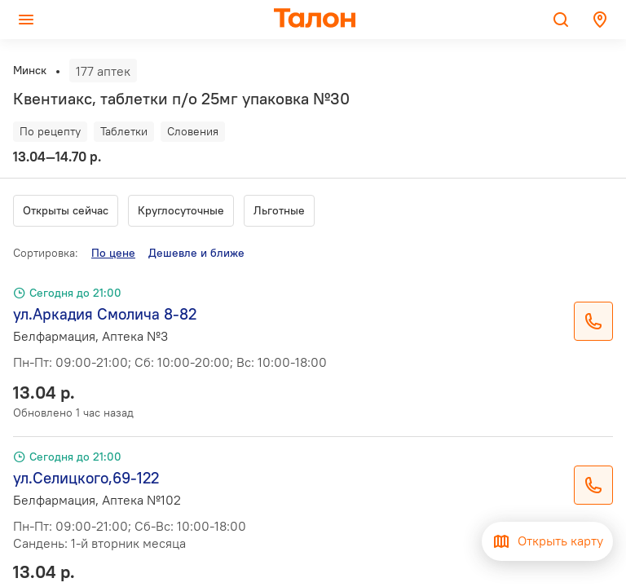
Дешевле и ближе (196, 252)
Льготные (279, 210)
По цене (113, 252)
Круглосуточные (181, 210)
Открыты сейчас (65, 210)
